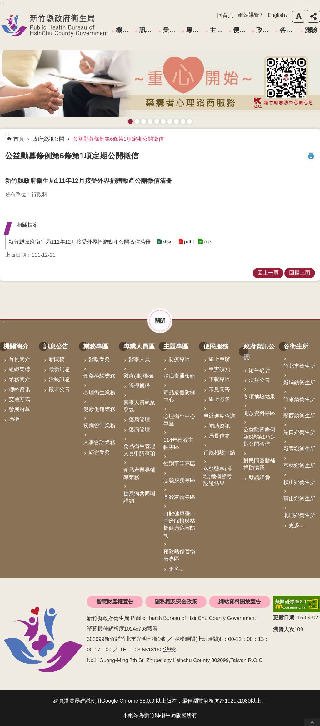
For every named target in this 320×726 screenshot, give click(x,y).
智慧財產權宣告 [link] (114, 602)
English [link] (276, 15)
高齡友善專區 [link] (179, 497)
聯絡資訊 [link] (19, 389)
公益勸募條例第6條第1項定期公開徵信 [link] (118, 139)
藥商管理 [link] (139, 430)
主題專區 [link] (218, 30)
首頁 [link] (18, 139)
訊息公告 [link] (147, 30)
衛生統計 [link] (259, 370)
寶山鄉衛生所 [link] (299, 499)
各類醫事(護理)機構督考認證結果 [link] (217, 476)
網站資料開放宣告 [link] (239, 602)
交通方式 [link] (19, 399)
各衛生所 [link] (288, 30)
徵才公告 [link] (59, 389)
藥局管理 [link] (139, 420)
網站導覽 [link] (248, 15)
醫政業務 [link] (99, 359)
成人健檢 (183, 121)
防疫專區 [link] (179, 359)
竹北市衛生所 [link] (299, 366)
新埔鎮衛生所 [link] (299, 383)
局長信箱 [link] (219, 436)
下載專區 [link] (219, 379)
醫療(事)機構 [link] (138, 376)
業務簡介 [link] (19, 379)
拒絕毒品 (170, 121)
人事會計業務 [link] (99, 442)
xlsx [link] (167, 242)
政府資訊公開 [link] (264, 30)
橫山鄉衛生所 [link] (299, 482)
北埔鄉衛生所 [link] (299, 515)
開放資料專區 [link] (259, 413)
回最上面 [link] (299, 273)
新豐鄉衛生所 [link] (299, 449)
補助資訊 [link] (219, 426)
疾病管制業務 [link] (99, 426)
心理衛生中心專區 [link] (179, 419)
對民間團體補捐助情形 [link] (259, 464)
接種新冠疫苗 (137, 121)
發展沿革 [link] (19, 409)
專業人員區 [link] (194, 30)
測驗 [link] (311, 30)
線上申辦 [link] (219, 359)
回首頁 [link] (225, 15)
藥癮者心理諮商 (130, 121)
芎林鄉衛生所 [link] (299, 466)
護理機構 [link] (139, 386)
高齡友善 (156, 121)
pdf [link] (187, 242)
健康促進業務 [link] (99, 409)
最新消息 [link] (59, 369)
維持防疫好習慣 (176, 121)
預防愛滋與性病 (143, 121)
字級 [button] (298, 16)
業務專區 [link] (171, 30)
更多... (176, 569)
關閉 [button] (160, 321)
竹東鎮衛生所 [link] (299, 399)
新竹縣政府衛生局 (54, 25)
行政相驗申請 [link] (219, 453)
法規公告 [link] (259, 380)
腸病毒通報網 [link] (179, 376)
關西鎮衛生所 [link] (299, 416)
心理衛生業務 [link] (99, 393)
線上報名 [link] (219, 399)
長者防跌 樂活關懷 (150, 121)
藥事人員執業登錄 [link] (139, 406)
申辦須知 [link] (219, 369)
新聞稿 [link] (57, 359)
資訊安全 (163, 121)
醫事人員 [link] (139, 359)
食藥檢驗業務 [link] (99, 376)
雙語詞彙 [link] (259, 478)
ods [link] (208, 242)
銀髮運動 (189, 121)
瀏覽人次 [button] (283, 629)
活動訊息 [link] (59, 379)
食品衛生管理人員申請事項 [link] (139, 449)
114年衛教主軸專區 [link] (178, 443)
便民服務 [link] (241, 30)
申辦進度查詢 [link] (219, 416)
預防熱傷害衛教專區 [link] (179, 555)
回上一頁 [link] (268, 273)
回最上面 (312, 722)
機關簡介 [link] (124, 30)
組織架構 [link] (19, 369)
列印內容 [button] (311, 156)
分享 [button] (313, 16)
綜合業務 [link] (99, 452)
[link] (296, 604)
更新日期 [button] (283, 618)
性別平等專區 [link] (179, 464)
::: (2, 323)
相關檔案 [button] (27, 225)
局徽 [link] (14, 419)
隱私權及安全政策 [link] (176, 602)
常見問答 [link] (219, 389)
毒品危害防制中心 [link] (179, 396)
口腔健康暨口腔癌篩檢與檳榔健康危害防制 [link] (179, 524)
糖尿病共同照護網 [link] (139, 497)
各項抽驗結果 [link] (259, 397)
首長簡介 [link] (19, 359)
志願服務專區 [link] (179, 480)
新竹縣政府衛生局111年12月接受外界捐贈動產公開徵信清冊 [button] (79, 242)
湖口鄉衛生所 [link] (299, 432)
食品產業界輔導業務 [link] (139, 473)
